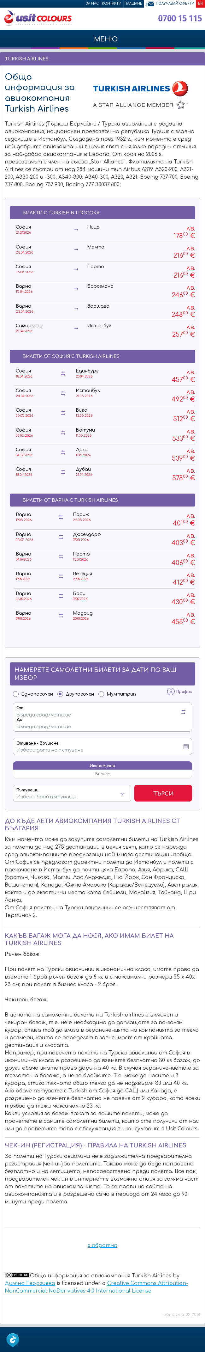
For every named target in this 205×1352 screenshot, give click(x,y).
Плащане (133, 3)
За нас (92, 3)
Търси (163, 794)
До (19, 720)
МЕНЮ (102, 42)
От (19, 708)
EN (200, 3)
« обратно (102, 1245)
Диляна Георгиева (30, 1283)
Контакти (111, 3)
